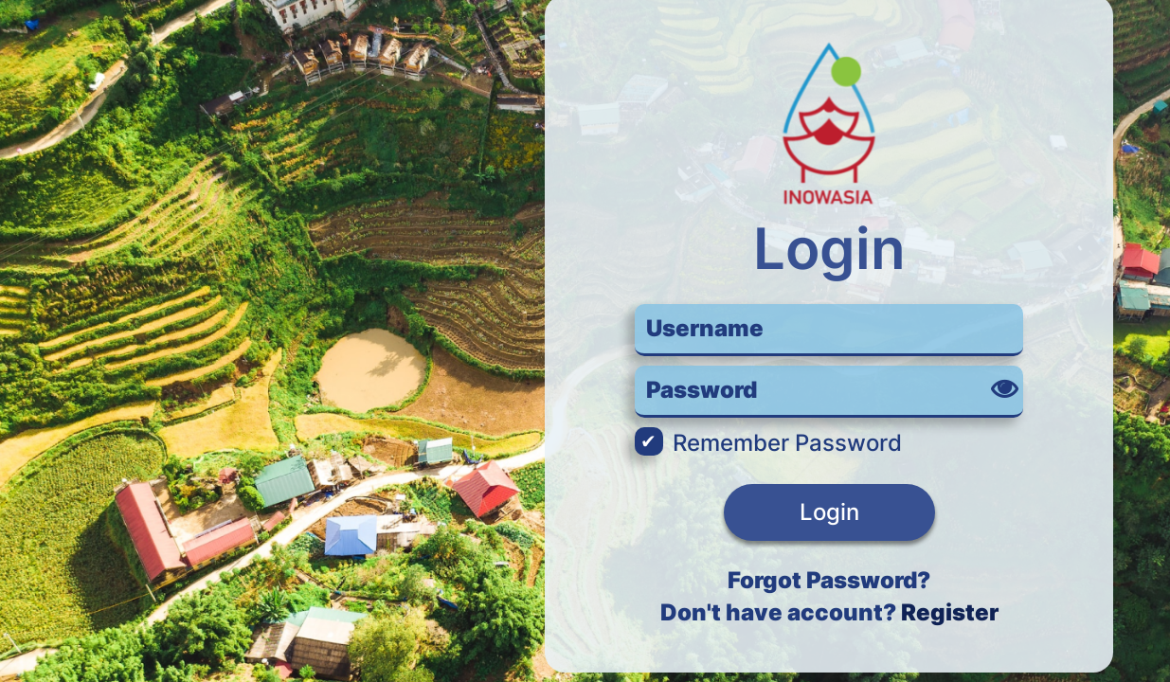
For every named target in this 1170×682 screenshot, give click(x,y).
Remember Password (768, 443)
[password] (829, 392)
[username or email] (829, 330)
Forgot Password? (829, 580)
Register (950, 612)
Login (829, 512)
